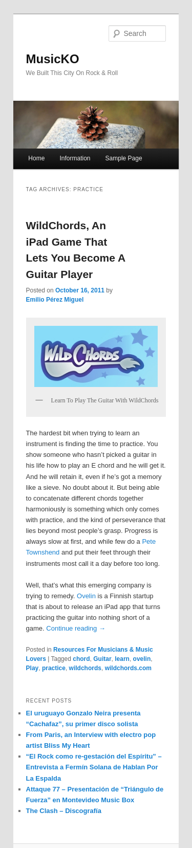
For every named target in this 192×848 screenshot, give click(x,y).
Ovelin (86, 596)
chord (81, 658)
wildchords (85, 668)
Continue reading (75, 628)
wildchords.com (128, 668)
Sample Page (123, 158)
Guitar (102, 658)
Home (36, 158)
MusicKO (52, 59)
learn (122, 658)
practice (54, 668)
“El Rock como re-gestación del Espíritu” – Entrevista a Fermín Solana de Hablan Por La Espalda (94, 767)
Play (32, 668)
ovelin (142, 658)
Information (74, 158)
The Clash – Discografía (63, 811)
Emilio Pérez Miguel (55, 299)
